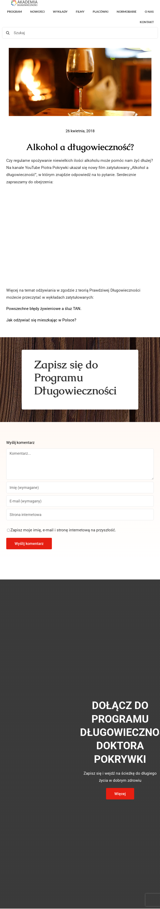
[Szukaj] (80, 33)
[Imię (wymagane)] (80, 487)
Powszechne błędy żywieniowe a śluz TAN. (43, 308)
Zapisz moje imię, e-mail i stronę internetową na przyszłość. (63, 530)
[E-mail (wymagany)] (80, 501)
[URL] (80, 514)
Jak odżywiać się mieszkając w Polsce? (41, 320)
